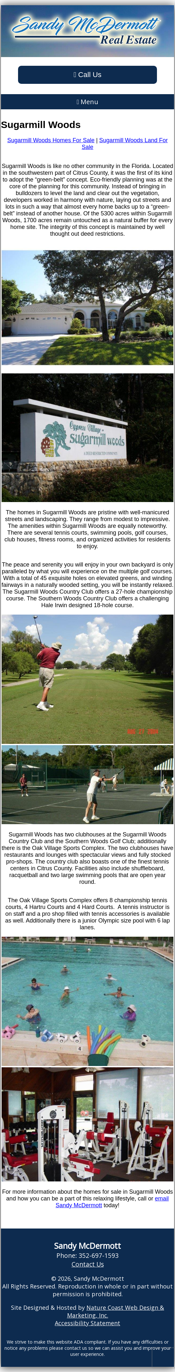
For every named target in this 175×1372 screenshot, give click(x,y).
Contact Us (88, 1264)
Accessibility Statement (87, 1323)
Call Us (87, 75)
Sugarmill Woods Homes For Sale (50, 140)
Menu (87, 101)
